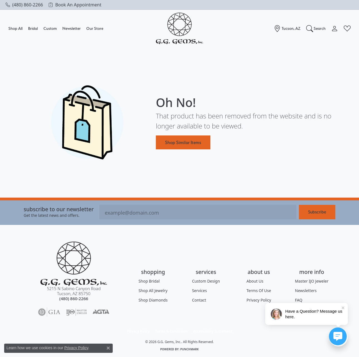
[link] (24, 4)
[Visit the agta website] (100, 312)
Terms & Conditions (171, 331)
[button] (316, 28)
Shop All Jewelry (153, 290)
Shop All (15, 28)
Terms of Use (259, 290)
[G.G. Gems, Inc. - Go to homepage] (73, 264)
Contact (199, 300)
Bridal (33, 28)
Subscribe (317, 212)
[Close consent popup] (108, 348)
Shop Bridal (149, 281)
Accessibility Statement (212, 331)
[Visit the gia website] (49, 312)
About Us (255, 281)
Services (199, 290)
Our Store (94, 28)
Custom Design (206, 281)
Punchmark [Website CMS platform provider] (189, 349)
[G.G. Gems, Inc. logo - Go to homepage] (179, 28)
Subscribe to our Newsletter (59, 209)
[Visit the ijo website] (76, 312)
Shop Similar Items (183, 142)
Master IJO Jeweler (311, 281)
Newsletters (306, 290)
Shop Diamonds (153, 300)
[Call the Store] (73, 298)
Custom (50, 28)
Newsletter (71, 28)
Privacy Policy (259, 300)
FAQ (299, 300)
